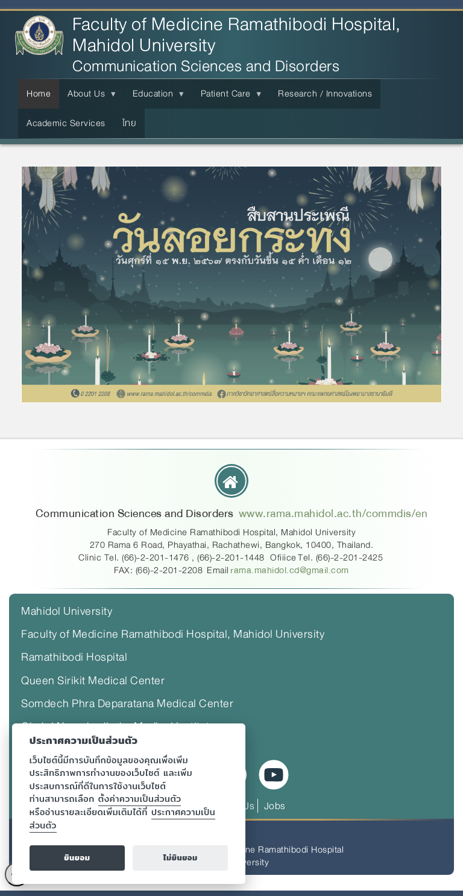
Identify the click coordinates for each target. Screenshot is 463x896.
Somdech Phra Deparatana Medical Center (127, 703)
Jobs (275, 806)
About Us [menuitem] (88, 97)
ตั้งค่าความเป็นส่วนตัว (139, 798)
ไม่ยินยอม (180, 857)
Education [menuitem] (155, 97)
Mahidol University (66, 611)
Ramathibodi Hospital (74, 657)
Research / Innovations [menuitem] (325, 93)
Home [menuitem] (39, 93)
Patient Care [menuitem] (228, 97)
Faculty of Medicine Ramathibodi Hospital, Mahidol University (236, 35)
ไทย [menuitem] (129, 123)
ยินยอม (77, 857)
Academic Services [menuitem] (66, 123)
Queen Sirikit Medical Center (93, 680)
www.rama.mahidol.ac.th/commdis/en (333, 513)
